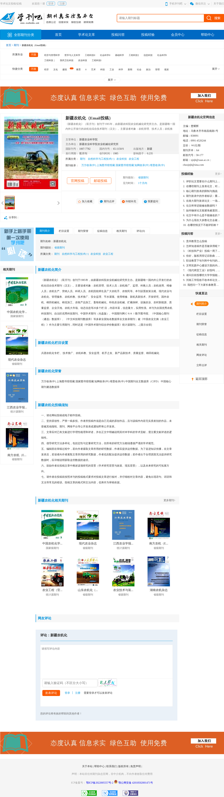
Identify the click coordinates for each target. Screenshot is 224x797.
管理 (157, 69)
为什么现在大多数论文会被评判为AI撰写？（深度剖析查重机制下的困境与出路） (201, 220)
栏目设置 (64, 231)
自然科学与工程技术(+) (101, 158)
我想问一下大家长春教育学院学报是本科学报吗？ (201, 284)
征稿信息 (102, 231)
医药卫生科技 (66, 60)
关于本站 (87, 766)
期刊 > (18, 45)
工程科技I (96, 60)
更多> (218, 173)
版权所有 (123, 766)
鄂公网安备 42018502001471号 (135, 782)
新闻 (130, 69)
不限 (33, 54)
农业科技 (82, 60)
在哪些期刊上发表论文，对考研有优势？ (201, 186)
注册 (62, 3)
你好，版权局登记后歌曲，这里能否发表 (201, 255)
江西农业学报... (17, 407)
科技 (102, 69)
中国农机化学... (17, 312)
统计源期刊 (17, 411)
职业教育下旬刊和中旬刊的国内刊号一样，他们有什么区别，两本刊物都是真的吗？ (201, 260)
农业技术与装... (123, 590)
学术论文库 (86, 35)
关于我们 (219, 3)
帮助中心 (207, 35)
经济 (46, 69)
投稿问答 (118, 35)
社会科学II (105, 55)
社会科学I (162, 55)
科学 (121, 69)
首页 (58, 35)
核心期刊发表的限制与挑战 (200, 191)
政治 (148, 69)
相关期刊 (121, 231)
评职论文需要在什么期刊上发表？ (201, 181)
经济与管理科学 (52, 55)
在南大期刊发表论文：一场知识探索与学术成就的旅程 (201, 200)
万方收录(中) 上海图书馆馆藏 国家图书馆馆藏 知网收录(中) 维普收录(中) (123, 165)
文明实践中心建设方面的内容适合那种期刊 (201, 265)
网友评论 (201, 355)
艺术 (93, 69)
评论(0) (141, 231)
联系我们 (112, 766)
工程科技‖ (134, 55)
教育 (78, 69)
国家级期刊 (17, 316)
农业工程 (134, 158)
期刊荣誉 (83, 231)
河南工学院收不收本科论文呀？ (201, 280)
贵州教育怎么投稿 (195, 241)
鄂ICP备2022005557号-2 (100, 782)
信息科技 (148, 55)
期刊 (82, 158)
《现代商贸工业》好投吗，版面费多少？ (201, 270)
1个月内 (142, 183)
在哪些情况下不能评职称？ (201, 225)
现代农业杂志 (17, 359)
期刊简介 (45, 230)
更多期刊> (170, 500)
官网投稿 (77, 181)
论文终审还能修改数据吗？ (200, 205)
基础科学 (119, 55)
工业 (111, 69)
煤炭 (166, 69)
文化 (55, 69)
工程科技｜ (49, 60)
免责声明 (136, 766)
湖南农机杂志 (159, 590)
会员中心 (177, 35)
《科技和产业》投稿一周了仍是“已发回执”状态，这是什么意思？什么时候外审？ (201, 251)
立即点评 (201, 365)
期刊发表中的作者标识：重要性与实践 (201, 196)
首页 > (10, 45)
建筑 (64, 69)
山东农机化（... (88, 590)
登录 (51, 3)
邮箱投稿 (100, 181)
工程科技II (90, 55)
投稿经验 (148, 35)
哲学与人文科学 (72, 55)
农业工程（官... (52, 590)
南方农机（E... (16, 455)
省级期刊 (143, 177)
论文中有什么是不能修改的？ (201, 215)
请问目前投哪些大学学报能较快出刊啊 (201, 275)
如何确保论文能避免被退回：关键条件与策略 (201, 210)
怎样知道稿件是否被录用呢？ (201, 246)
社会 (139, 69)
